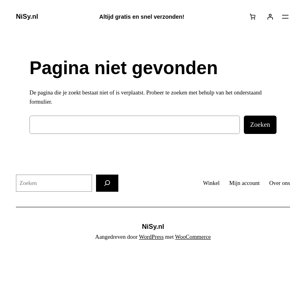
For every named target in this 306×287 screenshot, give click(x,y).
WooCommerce (193, 237)
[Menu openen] (285, 17)
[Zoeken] (107, 183)
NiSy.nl (27, 16)
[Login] (270, 17)
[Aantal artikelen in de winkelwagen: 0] (252, 17)
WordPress (151, 237)
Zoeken (260, 124)
